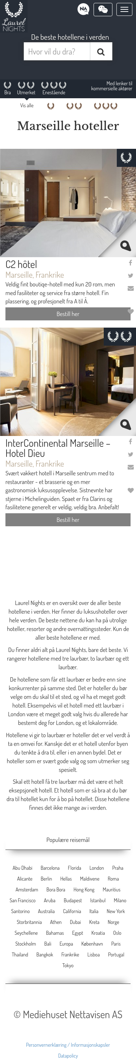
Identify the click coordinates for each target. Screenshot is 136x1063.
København (92, 944)
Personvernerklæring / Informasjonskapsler (68, 1045)
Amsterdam (27, 889)
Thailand (20, 954)
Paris (116, 944)
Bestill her (68, 313)
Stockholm (25, 944)
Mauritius (111, 889)
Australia (46, 911)
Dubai (75, 922)
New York (116, 911)
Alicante (24, 879)
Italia (93, 911)
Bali (47, 944)
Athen (56, 922)
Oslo (117, 933)
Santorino (20, 911)
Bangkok (44, 954)
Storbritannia (29, 922)
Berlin (46, 879)
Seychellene (26, 933)
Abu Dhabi (22, 868)
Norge (113, 922)
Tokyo (68, 965)
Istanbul (98, 900)
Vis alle (27, 105)
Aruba (49, 900)
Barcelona (50, 868)
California (72, 911)
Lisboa (93, 954)
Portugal (116, 954)
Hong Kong (84, 889)
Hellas (66, 879)
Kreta (94, 922)
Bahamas (55, 933)
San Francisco (23, 900)
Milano (120, 900)
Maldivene (89, 879)
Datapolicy (68, 1056)
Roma (113, 879)
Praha (117, 868)
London (97, 868)
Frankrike (70, 954)
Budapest (73, 900)
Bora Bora (55, 889)
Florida (74, 868)
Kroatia (98, 933)
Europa (66, 944)
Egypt (77, 933)
